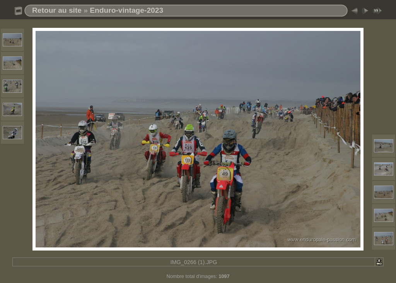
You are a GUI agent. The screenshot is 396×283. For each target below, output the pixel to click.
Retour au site (57, 10)
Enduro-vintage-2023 (126, 10)
